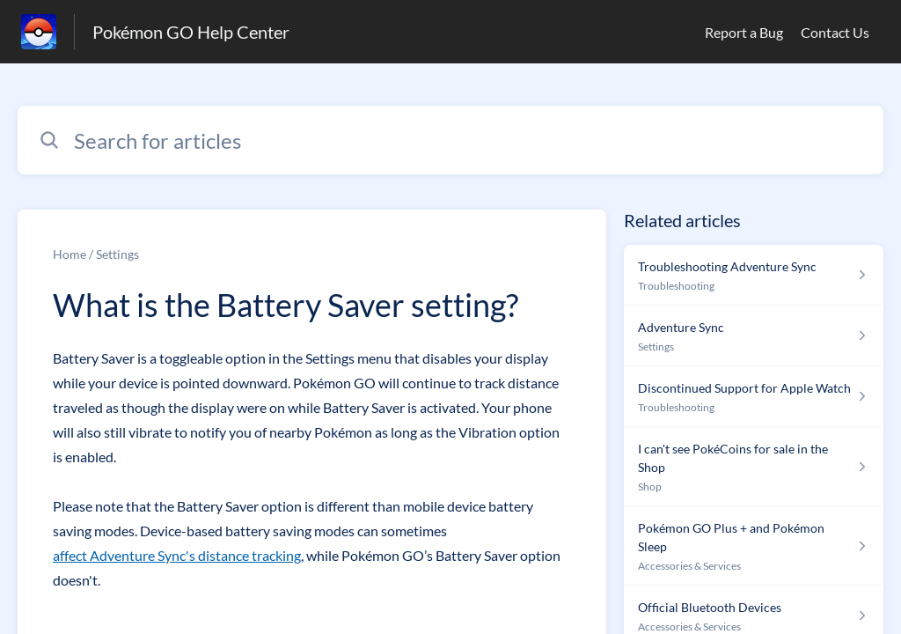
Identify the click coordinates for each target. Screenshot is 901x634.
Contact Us (835, 32)
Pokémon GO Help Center (190, 31)
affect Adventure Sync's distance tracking (177, 555)
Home (69, 254)
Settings (117, 254)
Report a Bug (744, 32)
